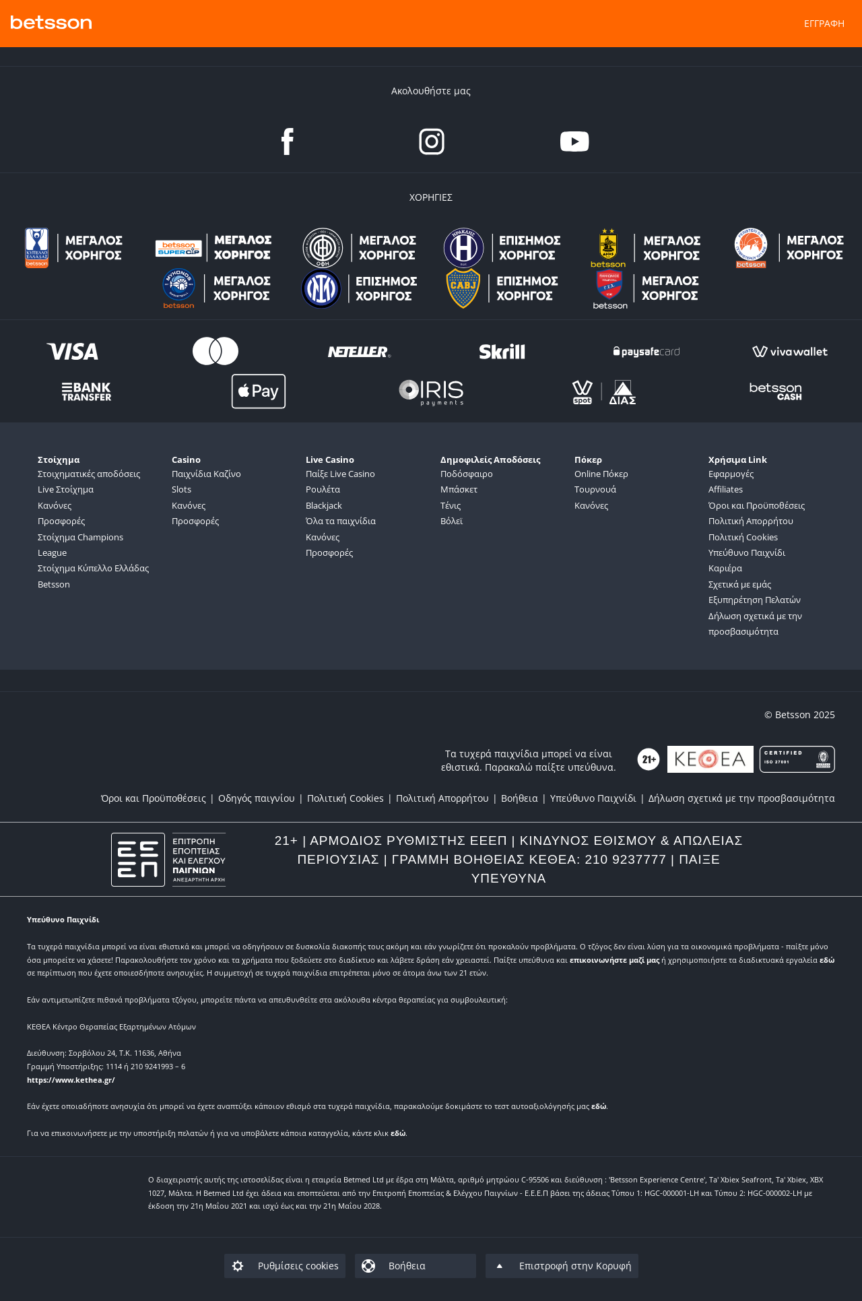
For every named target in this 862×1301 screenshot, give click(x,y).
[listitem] (159, 798)
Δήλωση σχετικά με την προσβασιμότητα (755, 623)
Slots (181, 489)
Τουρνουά (595, 489)
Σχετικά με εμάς (739, 584)
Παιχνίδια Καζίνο (206, 474)
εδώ (827, 960)
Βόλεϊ (451, 521)
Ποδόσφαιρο (466, 474)
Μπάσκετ (458, 489)
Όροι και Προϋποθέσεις (756, 505)
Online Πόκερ (601, 474)
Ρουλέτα (323, 489)
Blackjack (324, 505)
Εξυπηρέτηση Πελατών (754, 600)
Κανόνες (54, 505)
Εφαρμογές (731, 474)
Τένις (450, 505)
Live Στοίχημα (66, 489)
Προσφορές (61, 521)
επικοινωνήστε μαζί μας (614, 960)
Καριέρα (725, 568)
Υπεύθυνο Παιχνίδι (746, 552)
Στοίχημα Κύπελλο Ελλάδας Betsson (93, 576)
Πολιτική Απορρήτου (750, 521)
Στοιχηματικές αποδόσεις (89, 474)
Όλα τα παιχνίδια (341, 521)
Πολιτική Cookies (743, 537)
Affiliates (725, 489)
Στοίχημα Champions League (80, 545)
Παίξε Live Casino (340, 474)
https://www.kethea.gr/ (71, 1080)
